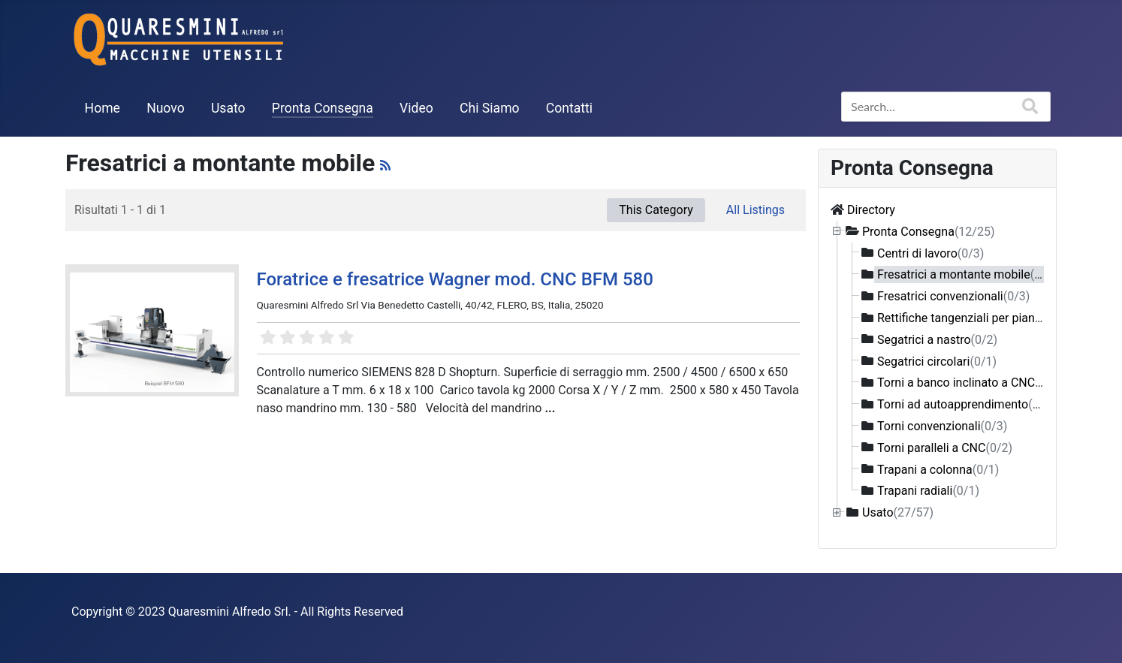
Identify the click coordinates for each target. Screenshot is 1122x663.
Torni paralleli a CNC (944, 447)
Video (416, 108)
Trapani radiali (928, 491)
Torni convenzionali (942, 426)
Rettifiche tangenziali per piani (970, 318)
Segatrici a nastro (937, 339)
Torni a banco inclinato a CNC (969, 382)
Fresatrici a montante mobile (967, 274)
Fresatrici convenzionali (953, 296)
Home (102, 108)
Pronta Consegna (322, 108)
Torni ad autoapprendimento (966, 404)
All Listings (755, 210)
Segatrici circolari (937, 361)
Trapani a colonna (938, 469)
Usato (228, 108)
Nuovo (165, 108)
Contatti (569, 108)
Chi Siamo (490, 108)
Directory (871, 210)
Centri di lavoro (930, 253)
